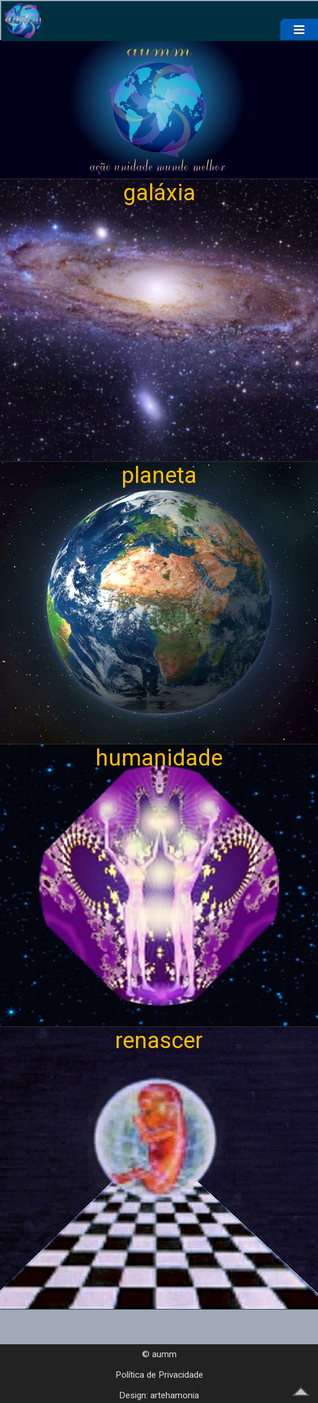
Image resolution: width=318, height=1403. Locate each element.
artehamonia (174, 1395)
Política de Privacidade (159, 1375)
